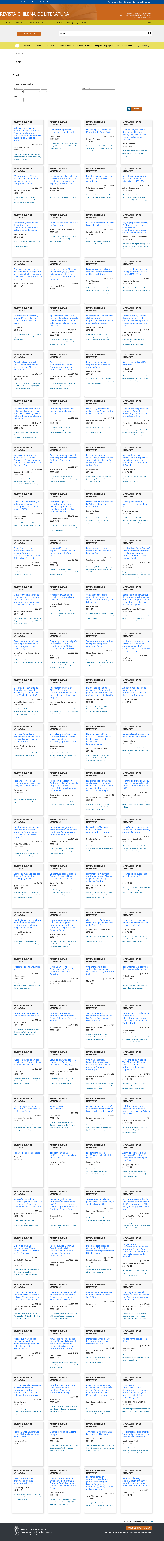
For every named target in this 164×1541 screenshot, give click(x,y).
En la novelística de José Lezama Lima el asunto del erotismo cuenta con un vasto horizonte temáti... (63, 755)
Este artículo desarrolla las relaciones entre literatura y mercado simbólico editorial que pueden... (135, 750)
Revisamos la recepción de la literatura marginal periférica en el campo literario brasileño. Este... (100, 1171)
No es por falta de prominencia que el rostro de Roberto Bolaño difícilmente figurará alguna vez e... (27, 985)
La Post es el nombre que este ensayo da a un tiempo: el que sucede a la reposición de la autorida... (99, 894)
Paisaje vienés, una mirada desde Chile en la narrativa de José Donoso (26, 1434)
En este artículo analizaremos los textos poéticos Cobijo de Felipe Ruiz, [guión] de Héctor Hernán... (99, 1127)
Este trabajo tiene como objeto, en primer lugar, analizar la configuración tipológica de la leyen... (63, 851)
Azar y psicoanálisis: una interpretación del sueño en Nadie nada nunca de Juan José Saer (135, 1156)
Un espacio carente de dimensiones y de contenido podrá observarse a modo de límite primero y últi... (100, 938)
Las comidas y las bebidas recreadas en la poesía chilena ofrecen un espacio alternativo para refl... (28, 1496)
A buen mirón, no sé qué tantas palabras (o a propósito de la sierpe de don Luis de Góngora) (134, 691)
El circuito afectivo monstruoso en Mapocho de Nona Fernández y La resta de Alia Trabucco (27, 1249)
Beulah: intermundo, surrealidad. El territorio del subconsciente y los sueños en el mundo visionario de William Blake (99, 460)
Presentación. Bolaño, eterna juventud (28, 968)
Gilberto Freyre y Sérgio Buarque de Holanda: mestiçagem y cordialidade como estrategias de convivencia (135, 134)
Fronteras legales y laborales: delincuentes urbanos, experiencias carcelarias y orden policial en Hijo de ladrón (63, 506)
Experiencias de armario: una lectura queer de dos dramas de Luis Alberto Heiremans (26, 366)
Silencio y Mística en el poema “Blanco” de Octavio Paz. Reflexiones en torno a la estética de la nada (135, 1296)
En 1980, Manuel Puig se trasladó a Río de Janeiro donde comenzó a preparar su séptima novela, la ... (136, 1272)
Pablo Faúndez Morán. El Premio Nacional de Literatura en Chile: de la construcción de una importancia (62, 1250)
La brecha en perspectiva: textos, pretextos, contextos (27, 1014)
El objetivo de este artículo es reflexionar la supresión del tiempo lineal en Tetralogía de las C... (98, 1037)
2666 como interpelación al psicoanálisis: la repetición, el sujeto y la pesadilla (100, 1202)
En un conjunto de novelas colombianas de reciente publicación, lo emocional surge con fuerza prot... (100, 197)
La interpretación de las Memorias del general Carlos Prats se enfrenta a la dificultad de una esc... (99, 148)
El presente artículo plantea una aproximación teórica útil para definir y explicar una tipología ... (63, 341)
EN (149, 22)
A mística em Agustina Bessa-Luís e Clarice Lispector (100, 1433)
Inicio (13, 53)
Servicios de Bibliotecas (141, 2)
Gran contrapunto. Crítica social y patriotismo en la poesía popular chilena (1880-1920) (26, 645)
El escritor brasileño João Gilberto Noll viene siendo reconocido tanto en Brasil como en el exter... (100, 615)
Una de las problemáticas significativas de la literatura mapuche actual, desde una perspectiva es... (100, 662)
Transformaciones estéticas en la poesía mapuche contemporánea (99, 643)
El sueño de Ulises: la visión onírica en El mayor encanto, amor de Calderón (136, 830)
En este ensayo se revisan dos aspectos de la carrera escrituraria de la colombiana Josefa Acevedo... (136, 618)
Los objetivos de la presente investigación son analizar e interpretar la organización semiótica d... (136, 1450)
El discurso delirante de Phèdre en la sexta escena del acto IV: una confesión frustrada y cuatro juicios (26, 1296)
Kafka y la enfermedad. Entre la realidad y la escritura (100, 224)
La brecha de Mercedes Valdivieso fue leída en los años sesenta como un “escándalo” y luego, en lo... (63, 1316)
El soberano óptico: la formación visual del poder (63, 131)
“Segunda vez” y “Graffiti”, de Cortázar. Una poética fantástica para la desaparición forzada (26, 180)
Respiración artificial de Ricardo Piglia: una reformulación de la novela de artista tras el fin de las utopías (63, 692)
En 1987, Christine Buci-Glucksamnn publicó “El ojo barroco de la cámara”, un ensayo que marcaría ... (135, 520)
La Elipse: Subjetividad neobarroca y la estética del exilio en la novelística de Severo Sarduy (27, 738)
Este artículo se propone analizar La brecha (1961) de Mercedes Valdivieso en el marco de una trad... (99, 848)
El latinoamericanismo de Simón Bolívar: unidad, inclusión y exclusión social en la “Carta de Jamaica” (26, 691)
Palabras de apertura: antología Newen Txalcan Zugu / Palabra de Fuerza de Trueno (63, 1017)
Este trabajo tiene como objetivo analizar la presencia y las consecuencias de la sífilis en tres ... (26, 574)
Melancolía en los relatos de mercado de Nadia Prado (135, 735)
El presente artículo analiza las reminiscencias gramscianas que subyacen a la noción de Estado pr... (26, 1223)
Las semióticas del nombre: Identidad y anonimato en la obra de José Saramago (135, 1434)
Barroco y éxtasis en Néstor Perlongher (135, 363)
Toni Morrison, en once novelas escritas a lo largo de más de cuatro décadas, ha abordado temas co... (135, 1085)
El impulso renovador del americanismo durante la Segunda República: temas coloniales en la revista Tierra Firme (64, 1483)
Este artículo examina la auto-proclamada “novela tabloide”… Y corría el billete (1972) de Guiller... (26, 481)
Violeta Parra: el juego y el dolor (134, 1340)
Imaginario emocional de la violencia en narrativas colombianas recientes (99, 178)
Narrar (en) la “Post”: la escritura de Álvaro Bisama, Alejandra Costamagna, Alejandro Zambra (99, 877)
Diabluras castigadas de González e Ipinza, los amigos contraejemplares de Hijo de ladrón (100, 1249)
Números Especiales (40, 22)
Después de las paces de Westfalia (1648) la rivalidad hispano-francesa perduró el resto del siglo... (135, 478)
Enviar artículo (29, 33)
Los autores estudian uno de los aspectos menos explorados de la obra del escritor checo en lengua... (100, 241)
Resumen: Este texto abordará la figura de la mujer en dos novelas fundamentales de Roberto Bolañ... (27, 434)
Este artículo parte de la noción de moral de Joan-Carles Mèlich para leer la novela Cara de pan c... (63, 665)
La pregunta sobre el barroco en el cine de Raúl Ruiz (134, 504)
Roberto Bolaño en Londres (27, 1152)
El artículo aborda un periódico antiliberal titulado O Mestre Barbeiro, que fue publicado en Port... (63, 478)
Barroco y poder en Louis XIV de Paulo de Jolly (64, 224)
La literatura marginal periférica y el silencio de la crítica (99, 1155)
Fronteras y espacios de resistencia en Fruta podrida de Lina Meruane (99, 411)
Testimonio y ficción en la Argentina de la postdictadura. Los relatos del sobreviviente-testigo (26, 226)
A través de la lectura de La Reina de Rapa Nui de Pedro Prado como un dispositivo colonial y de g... (99, 520)
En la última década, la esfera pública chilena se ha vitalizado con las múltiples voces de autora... (135, 432)
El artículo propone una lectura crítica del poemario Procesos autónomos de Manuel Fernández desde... (63, 385)
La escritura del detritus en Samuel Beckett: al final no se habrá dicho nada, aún (63, 876)
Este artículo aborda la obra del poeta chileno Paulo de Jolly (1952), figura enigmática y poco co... (63, 238)
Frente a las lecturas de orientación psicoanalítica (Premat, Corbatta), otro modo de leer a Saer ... (135, 1174)
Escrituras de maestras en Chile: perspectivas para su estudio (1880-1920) (135, 271)
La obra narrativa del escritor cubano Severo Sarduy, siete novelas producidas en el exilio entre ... (27, 755)
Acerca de (58, 22)
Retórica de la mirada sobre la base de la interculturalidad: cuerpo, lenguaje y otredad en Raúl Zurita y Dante (135, 1018)
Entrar (83, 22)
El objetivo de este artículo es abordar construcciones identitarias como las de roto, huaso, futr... (28, 662)
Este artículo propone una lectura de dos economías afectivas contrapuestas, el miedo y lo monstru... (27, 1272)
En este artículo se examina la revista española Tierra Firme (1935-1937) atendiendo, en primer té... (63, 1501)
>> (152, 1521)
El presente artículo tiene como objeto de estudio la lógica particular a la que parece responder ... (135, 1357)
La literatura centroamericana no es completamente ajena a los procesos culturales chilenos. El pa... (63, 1225)
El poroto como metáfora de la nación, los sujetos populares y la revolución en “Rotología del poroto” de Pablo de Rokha (63, 925)
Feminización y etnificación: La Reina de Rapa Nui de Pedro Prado (99, 504)
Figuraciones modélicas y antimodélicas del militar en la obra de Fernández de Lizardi (27, 319)
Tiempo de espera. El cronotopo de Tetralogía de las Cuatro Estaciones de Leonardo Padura (99, 1017)
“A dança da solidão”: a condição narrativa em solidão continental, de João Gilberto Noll (99, 598)
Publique (70, 22)
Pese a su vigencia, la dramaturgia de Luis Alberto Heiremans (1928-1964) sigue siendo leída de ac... (27, 385)
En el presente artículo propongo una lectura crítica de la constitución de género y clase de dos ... (99, 1269)
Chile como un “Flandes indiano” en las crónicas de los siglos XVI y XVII (135, 923)
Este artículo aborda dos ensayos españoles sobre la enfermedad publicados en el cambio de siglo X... (26, 941)
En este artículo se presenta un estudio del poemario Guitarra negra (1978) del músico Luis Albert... (28, 620)
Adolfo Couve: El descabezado (58, 1107)
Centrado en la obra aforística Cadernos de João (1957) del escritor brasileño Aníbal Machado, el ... (99, 708)
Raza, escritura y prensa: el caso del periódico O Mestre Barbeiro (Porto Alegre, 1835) (63, 459)
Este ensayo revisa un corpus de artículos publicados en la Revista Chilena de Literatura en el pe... (61, 1080)
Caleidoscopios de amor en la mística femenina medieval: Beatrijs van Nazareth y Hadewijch (63, 1389)
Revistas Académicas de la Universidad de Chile (32, 2)
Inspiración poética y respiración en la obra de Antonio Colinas (98, 364)
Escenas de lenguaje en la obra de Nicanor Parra (134, 875)
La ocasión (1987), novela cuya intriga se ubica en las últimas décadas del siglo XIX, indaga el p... (99, 569)
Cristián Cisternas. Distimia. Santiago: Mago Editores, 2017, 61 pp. (99, 1295)
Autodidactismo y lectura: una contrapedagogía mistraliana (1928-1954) (134, 178)
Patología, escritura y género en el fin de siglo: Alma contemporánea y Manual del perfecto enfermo (28, 924)
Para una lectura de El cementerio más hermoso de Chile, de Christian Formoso (28, 783)
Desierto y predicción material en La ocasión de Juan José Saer (98, 550)
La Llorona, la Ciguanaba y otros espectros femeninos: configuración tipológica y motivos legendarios (63, 831)
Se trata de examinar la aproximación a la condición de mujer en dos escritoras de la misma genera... (100, 1448)
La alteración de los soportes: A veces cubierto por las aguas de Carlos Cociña (63, 552)
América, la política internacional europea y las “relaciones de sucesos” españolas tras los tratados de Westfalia (135, 460)
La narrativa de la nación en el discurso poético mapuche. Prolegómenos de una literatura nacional (99, 319)
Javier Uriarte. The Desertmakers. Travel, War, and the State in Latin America (63, 970)
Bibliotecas (128, 2)
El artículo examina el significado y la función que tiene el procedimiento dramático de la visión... (135, 848)
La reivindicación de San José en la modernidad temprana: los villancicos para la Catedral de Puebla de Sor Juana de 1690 (136, 553)
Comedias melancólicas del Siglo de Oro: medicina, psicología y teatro (27, 876)
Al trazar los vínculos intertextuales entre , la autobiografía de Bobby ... (136, 804)
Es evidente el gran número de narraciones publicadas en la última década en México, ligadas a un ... (62, 613)
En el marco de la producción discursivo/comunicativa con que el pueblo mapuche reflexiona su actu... (99, 336)
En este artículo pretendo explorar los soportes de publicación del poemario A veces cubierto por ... (64, 572)
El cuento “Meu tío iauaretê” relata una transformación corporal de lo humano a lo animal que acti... (27, 525)
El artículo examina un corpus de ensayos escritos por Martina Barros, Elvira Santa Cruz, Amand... (99, 806)
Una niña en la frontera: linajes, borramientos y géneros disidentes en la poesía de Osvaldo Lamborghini (98, 1064)
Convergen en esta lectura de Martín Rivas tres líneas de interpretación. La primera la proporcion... (27, 1080)
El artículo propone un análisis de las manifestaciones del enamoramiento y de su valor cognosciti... (27, 156)
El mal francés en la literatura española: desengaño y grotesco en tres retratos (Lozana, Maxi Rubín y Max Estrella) (27, 553)
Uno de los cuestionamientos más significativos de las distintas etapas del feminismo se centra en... (100, 1360)
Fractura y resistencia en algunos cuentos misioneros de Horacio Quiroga (100, 271)
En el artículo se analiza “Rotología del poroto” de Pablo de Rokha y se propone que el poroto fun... (63, 943)
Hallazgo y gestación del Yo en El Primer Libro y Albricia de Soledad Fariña (27, 1109)
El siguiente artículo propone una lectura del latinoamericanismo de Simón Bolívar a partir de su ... (26, 711)
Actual (9, 22)
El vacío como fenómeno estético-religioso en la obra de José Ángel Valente (99, 923)
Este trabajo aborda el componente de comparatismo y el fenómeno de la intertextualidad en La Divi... (136, 1039)
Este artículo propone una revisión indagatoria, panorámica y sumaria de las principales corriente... (27, 1411)
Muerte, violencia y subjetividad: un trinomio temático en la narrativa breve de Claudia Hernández (136, 1482)
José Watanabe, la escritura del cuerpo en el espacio (135, 968)
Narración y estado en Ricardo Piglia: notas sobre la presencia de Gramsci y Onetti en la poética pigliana (28, 1203)
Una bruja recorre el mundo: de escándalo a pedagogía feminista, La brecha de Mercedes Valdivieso (64, 1296)
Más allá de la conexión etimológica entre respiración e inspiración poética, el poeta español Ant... (100, 380)
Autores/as (86, 88)
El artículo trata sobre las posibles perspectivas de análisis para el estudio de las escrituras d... (136, 290)
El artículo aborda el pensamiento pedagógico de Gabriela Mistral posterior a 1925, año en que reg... (134, 197)
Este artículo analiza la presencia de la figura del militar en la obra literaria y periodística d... (27, 336)
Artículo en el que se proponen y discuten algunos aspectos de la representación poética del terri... (25, 799)
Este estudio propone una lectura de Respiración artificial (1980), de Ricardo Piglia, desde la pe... (64, 711)
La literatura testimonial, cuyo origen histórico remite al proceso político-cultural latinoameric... (27, 243)
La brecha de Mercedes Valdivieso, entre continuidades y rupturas (98, 830)
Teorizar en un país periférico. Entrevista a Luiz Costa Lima (63, 1155)
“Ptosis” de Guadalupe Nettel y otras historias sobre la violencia (64, 597)
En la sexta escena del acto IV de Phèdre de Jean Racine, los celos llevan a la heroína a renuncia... (27, 1316)
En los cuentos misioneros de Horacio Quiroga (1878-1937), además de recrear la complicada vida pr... (99, 290)
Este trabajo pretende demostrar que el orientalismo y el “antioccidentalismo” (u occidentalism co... (136, 1411)
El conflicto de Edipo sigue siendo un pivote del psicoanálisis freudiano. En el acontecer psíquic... (64, 1364)
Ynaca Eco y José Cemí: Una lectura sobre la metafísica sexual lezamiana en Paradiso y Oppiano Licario (63, 738)
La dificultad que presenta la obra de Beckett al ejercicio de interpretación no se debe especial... (63, 892)
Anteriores (21, 22)
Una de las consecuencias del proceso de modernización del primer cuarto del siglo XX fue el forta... (64, 527)
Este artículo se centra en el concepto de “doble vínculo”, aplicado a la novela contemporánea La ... (136, 1130)
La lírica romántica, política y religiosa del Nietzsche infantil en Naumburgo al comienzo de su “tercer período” (27, 832)
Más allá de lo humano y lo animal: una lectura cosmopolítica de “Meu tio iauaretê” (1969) (26, 505)
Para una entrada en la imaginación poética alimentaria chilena (25, 1481)
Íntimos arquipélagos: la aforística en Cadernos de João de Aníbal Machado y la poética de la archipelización (99, 691)
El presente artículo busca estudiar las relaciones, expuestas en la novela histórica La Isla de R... (63, 804)
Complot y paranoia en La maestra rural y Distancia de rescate (63, 411)
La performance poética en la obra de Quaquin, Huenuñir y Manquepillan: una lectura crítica (135, 412)
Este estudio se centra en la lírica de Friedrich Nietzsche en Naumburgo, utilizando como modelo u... (26, 853)
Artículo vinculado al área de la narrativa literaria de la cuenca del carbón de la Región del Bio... (98, 1411)
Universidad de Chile (115, 2)
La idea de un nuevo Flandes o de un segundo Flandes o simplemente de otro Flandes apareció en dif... (135, 938)
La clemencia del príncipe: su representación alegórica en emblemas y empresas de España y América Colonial (64, 180)
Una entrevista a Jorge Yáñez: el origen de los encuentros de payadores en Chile (100, 970)
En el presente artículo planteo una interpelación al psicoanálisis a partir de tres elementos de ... (99, 1220)
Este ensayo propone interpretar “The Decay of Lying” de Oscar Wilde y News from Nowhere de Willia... (136, 1225)
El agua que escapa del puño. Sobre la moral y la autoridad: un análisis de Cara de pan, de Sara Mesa (64, 645)
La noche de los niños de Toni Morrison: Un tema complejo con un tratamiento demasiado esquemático (134, 1064)
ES (146, 22)
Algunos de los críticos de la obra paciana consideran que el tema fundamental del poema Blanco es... (135, 1316)
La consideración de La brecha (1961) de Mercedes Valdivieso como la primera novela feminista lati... (27, 1032)
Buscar (149, 33)
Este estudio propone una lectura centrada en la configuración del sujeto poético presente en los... (27, 1127)
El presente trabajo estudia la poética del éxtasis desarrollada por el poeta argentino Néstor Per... (135, 378)
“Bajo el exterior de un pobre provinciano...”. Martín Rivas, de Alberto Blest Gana (28, 1062)
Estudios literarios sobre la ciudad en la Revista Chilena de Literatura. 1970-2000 (63, 1062)
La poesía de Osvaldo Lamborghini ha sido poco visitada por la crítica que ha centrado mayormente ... (99, 1085)
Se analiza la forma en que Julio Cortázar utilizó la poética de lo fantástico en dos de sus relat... (25, 199)
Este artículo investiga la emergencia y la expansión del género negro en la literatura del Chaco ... (136, 246)
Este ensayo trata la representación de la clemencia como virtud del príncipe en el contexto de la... (63, 197)
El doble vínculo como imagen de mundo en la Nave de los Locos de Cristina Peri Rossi (136, 1110)
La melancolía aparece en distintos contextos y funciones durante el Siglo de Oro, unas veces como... (27, 894)
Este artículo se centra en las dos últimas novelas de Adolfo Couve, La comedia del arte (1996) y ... (62, 1125)
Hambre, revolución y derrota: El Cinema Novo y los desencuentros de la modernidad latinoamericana (98, 739)
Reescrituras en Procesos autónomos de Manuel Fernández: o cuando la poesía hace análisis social (62, 366)
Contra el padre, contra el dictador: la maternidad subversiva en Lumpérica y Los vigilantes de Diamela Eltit (135, 320)
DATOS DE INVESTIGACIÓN (139, 1528)
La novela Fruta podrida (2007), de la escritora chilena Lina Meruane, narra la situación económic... (99, 429)
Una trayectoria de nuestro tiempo (63, 1433)
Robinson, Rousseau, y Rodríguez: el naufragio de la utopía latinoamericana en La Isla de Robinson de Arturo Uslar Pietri (64, 785)
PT (153, 22)
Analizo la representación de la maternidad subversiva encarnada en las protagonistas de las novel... (135, 341)
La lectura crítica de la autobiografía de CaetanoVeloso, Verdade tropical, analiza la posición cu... (64, 1448)
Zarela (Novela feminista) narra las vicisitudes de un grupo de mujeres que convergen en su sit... (100, 1505)
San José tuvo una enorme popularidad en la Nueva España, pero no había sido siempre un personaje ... (136, 574)
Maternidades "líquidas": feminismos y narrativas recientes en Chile (98, 1341)
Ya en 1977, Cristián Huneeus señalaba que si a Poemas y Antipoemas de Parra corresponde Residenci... (136, 890)
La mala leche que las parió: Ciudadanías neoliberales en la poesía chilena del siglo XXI (100, 1109)
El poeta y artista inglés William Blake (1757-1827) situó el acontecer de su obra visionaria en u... (99, 478)
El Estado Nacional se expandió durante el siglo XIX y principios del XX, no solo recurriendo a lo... (64, 145)
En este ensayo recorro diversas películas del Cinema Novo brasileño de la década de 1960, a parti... (100, 757)
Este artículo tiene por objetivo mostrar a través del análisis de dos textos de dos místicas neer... (64, 1409)
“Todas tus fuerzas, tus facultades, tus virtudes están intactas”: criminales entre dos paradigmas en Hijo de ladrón (26, 1343)
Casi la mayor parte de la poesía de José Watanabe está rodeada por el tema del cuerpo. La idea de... (134, 985)
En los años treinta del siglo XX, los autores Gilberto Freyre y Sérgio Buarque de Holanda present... (134, 153)
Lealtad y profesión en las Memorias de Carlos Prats (98, 131)
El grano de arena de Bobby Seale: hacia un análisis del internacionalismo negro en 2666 (135, 784)
